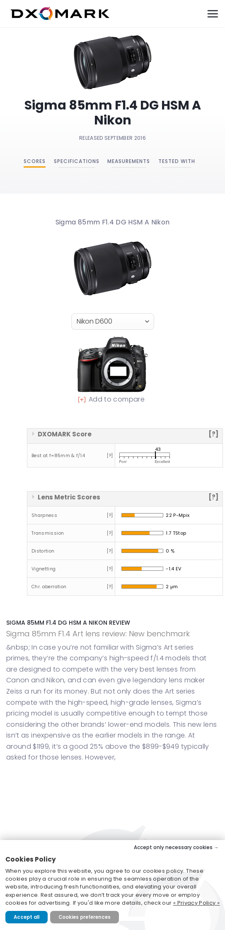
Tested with (176, 161)
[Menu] (212, 13)
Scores (35, 161)
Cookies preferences (84, 917)
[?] (213, 434)
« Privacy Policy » (196, 902)
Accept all (26, 917)
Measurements (128, 161)
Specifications (76, 161)
